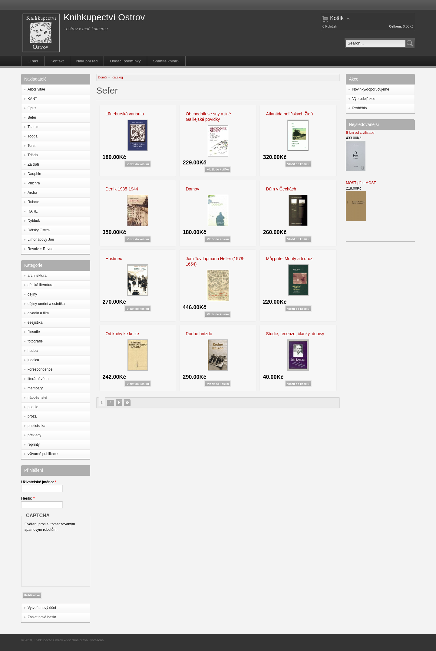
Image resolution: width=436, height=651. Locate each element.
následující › (119, 402)
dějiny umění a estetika (46, 304)
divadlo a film (38, 313)
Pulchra (34, 183)
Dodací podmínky (125, 61)
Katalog (117, 77)
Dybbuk (34, 221)
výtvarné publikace (43, 454)
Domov (192, 189)
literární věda (38, 379)
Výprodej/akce (363, 99)
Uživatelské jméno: (38, 482)
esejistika (35, 322)
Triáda (33, 155)
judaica (33, 360)
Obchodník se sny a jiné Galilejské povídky (208, 116)
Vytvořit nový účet (42, 608)
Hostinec (114, 258)
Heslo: (28, 498)
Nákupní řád (87, 61)
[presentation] (49, 558)
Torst (31, 146)
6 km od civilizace (360, 133)
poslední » (127, 402)
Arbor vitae (36, 89)
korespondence (40, 369)
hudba (33, 351)
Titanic (33, 127)
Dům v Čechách (281, 189)
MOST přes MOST (361, 183)
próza (32, 416)
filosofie (34, 332)
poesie (33, 407)
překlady (34, 435)
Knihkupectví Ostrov (104, 17)
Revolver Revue (40, 249)
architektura (37, 275)
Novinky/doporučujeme (370, 89)
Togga (33, 136)
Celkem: (395, 26)
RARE (33, 211)
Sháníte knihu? (166, 61)
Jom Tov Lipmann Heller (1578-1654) (215, 261)
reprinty (34, 444)
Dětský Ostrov (39, 230)
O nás (33, 61)
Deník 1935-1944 (122, 189)
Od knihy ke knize (122, 333)
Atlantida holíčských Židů (289, 113)
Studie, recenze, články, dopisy (295, 333)
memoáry (35, 388)
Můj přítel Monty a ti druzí (289, 258)
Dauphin (34, 174)
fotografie (35, 341)
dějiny (32, 294)
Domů (102, 77)
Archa (32, 192)
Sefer (32, 117)
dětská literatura (40, 285)
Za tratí (33, 164)
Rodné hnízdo (199, 333)
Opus (32, 108)
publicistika (36, 426)
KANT (32, 99)
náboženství (37, 397)
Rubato (33, 202)
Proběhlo (359, 108)
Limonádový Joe (41, 239)
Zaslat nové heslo (42, 617)
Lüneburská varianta (125, 113)
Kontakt (57, 61)
